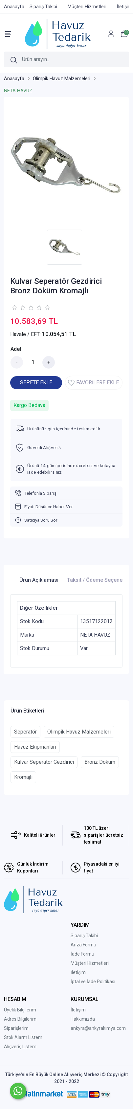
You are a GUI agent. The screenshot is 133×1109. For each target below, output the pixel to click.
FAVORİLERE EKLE (93, 382)
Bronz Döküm (99, 762)
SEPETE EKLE (36, 382)
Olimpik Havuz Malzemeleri (79, 732)
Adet (16, 349)
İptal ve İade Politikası (93, 981)
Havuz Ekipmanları (35, 747)
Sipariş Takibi (84, 935)
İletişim (78, 972)
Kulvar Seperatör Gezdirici (44, 762)
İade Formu (82, 954)
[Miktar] (33, 362)
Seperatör (25, 732)
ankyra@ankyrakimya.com (98, 1028)
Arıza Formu (83, 944)
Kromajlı (23, 777)
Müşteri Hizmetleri (90, 963)
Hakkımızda (83, 1019)
